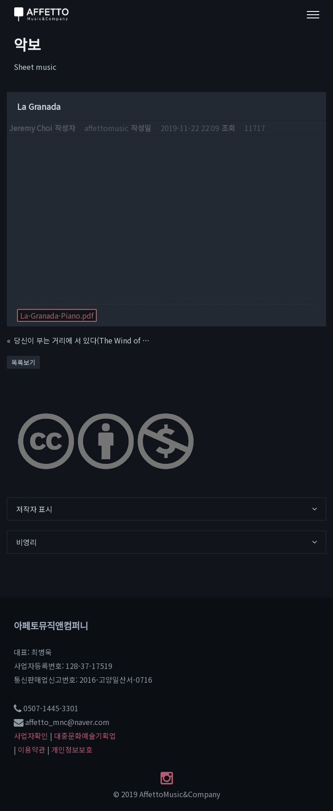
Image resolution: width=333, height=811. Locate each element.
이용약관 (31, 749)
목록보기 (23, 362)
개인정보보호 (72, 749)
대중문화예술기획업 (85, 735)
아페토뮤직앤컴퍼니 (51, 625)
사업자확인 (31, 735)
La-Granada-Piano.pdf (57, 315)
